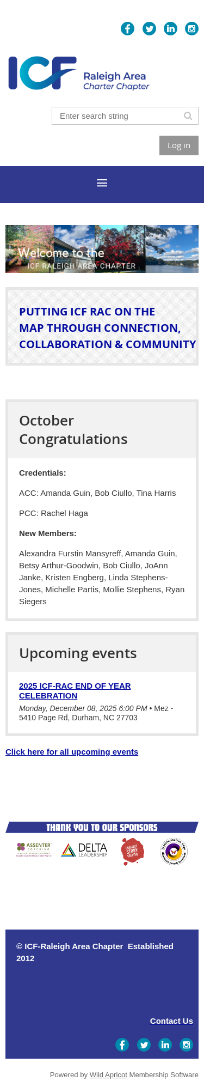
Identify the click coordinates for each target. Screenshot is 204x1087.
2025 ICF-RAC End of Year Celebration (75, 690)
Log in (179, 144)
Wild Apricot (108, 1075)
